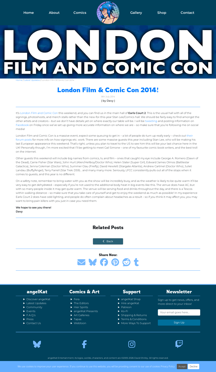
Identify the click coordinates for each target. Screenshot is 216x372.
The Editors (81, 303)
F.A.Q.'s (31, 315)
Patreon (126, 307)
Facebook (22, 125)
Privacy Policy (168, 366)
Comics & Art (84, 291)
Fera (76, 299)
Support (132, 291)
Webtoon (80, 323)
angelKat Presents (86, 311)
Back (108, 241)
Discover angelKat (38, 299)
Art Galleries (81, 315)
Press (30, 319)
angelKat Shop (131, 299)
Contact (187, 13)
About (54, 13)
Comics (79, 13)
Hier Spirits (81, 307)
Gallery (136, 13)
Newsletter (179, 291)
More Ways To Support (136, 323)
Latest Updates (32, 80)
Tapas (77, 319)
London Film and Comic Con (39, 113)
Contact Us (33, 323)
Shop (161, 13)
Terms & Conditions (134, 319)
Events (30, 311)
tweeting (151, 121)
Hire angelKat (130, 303)
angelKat (37, 291)
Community (34, 307)
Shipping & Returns (134, 315)
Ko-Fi (124, 311)
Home (28, 13)
